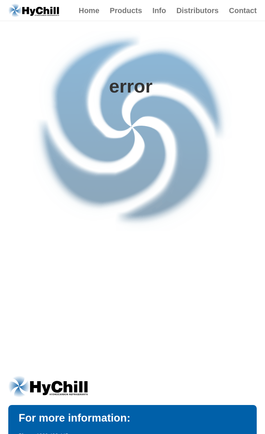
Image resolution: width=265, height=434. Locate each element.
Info (159, 10)
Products (126, 10)
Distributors (197, 10)
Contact (243, 10)
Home (89, 10)
